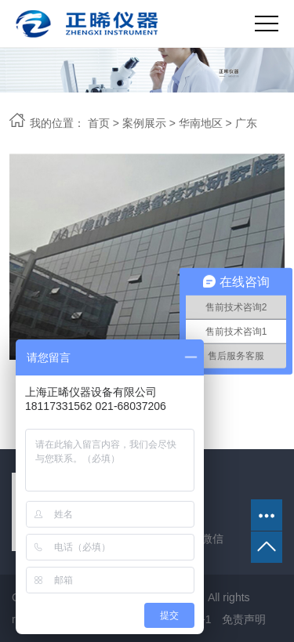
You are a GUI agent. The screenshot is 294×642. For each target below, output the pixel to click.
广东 (246, 123)
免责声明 (244, 619)
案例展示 (144, 123)
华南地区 (201, 123)
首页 (99, 123)
